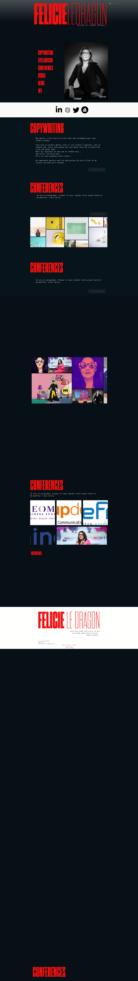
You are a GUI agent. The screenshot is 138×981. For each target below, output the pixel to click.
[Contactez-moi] (97, 170)
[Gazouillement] (76, 110)
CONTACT (74, 645)
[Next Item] (105, 232)
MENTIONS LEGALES (66, 645)
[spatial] (67, 110)
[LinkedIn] (59, 110)
